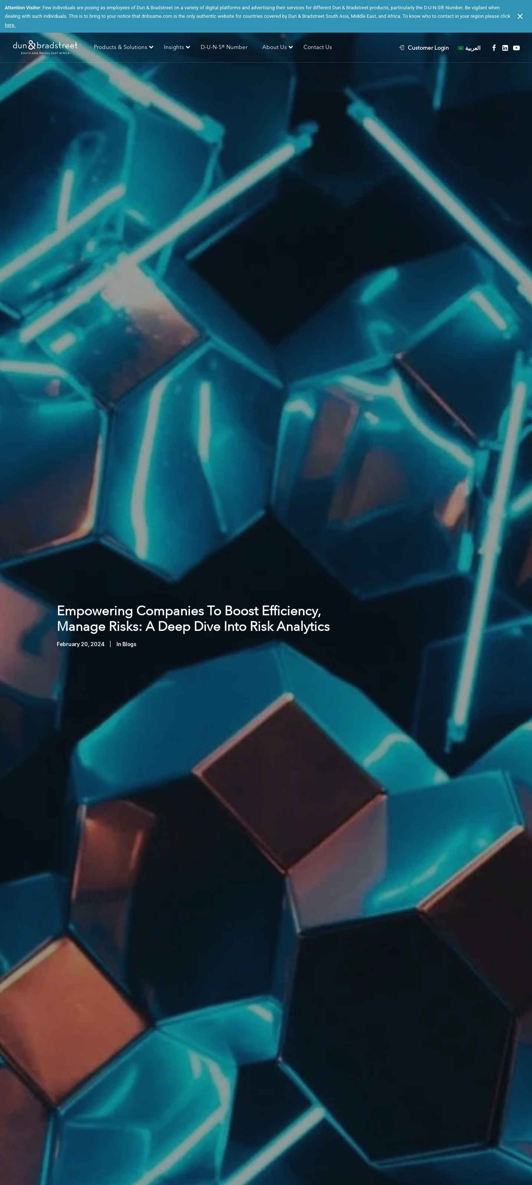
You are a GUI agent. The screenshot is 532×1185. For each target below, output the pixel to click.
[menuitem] (427, 48)
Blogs (129, 625)
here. (10, 25)
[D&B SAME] (45, 47)
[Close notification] (520, 16)
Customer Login (428, 47)
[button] (494, 48)
